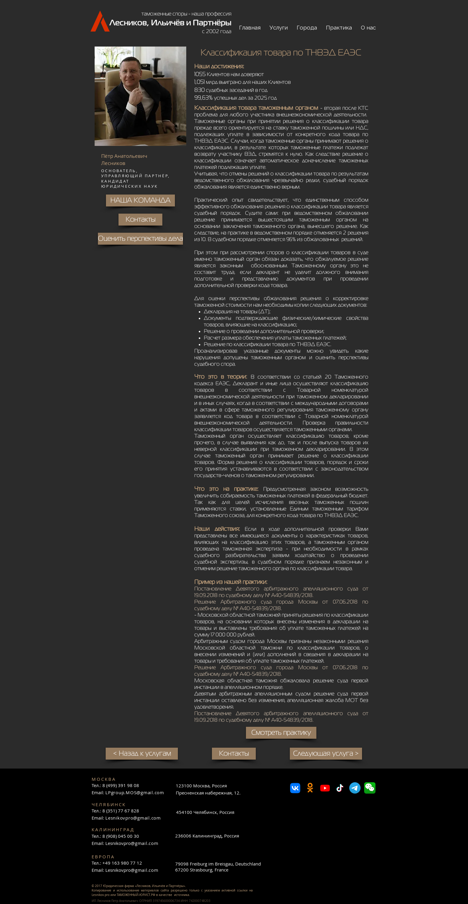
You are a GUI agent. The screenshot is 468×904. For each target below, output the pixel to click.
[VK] (295, 788)
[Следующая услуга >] (326, 754)
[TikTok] (340, 788)
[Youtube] (325, 788)
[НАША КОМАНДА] (140, 200)
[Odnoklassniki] (310, 788)
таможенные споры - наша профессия (186, 14)
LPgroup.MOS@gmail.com (134, 792)
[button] (278, 27)
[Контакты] (234, 754)
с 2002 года (216, 31)
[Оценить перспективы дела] (140, 239)
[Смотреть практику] (281, 733)
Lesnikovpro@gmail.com (133, 818)
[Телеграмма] (355, 788)
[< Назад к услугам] (142, 754)
